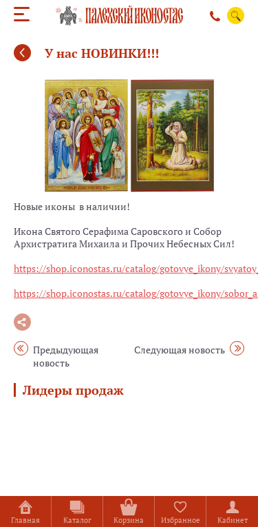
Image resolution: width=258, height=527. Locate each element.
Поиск (235, 15)
